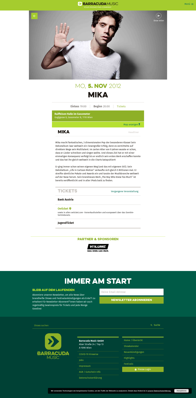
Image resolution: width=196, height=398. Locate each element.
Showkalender (131, 346)
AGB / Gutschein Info (89, 372)
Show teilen (159, 21)
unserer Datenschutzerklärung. (159, 391)
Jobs (81, 360)
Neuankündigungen (134, 352)
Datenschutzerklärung (90, 377)
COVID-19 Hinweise (88, 354)
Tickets (121, 106)
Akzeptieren (181, 391)
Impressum (85, 366)
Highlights (129, 358)
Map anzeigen (130, 124)
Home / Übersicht (133, 340)
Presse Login (144, 369)
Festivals (128, 363)
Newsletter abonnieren (131, 300)
